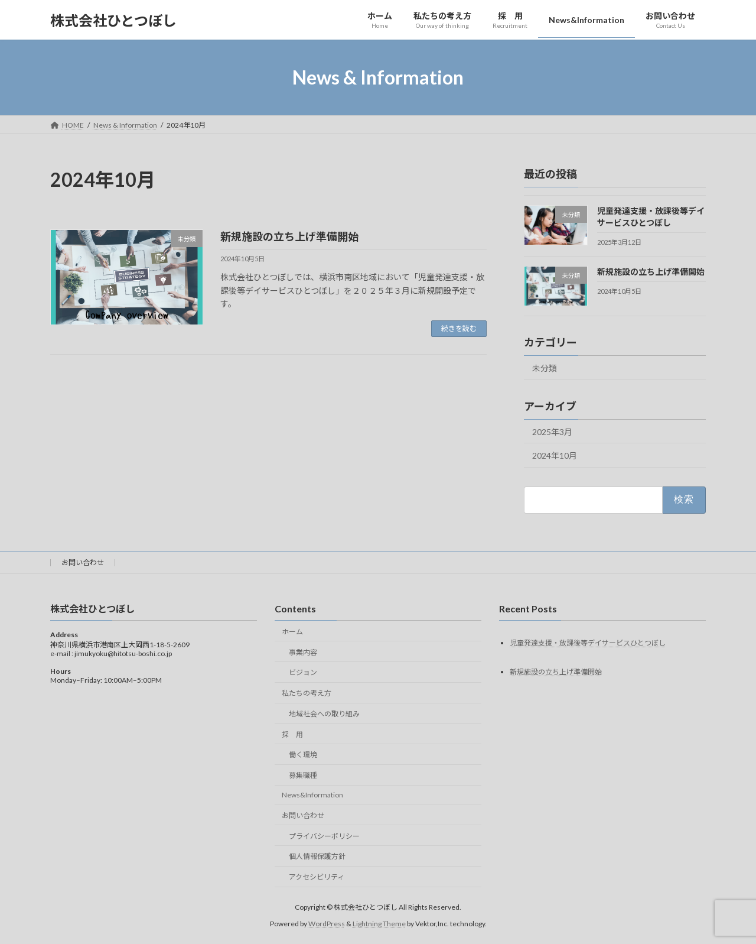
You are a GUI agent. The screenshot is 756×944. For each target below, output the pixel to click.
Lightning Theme (379, 923)
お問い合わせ (82, 562)
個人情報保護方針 (317, 856)
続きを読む (459, 328)
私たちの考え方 (306, 693)
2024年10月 (554, 455)
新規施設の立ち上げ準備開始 (289, 236)
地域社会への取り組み (324, 713)
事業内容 (303, 651)
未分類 (544, 368)
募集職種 (303, 775)
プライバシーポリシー (324, 835)
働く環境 (303, 754)
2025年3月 (552, 432)
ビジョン (303, 672)
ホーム (292, 631)
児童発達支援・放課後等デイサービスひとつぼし (588, 642)
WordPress (326, 923)
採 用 (292, 733)
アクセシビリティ (316, 876)
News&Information (312, 794)
